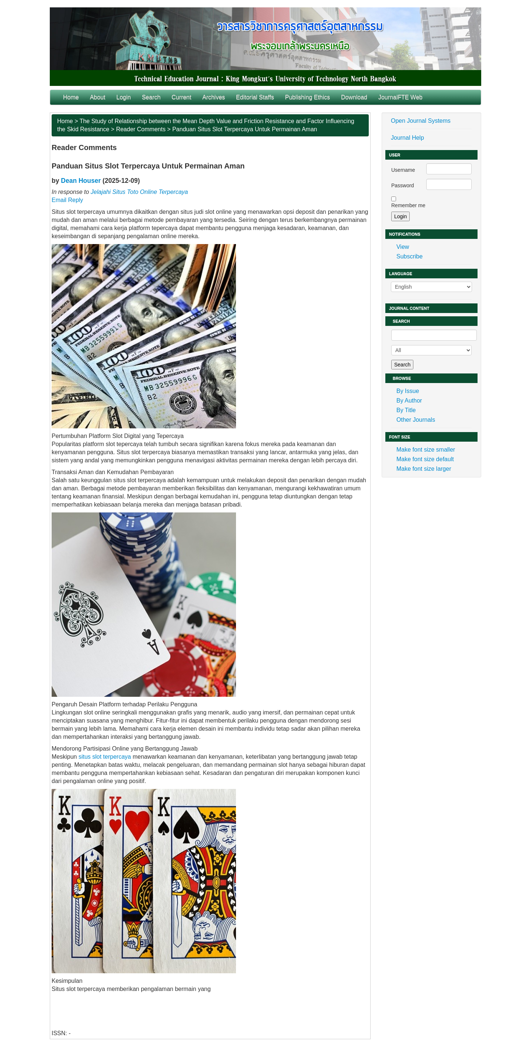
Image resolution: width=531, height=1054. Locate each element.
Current (181, 97)
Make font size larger (423, 469)
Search (151, 97)
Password (402, 185)
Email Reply (67, 200)
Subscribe (409, 256)
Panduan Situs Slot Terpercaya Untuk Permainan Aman (244, 129)
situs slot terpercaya (105, 757)
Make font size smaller (425, 449)
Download (354, 97)
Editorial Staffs (255, 97)
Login (124, 97)
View (402, 247)
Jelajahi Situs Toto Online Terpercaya (139, 192)
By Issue (407, 391)
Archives (213, 97)
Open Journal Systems (421, 121)
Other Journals (415, 420)
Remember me (408, 205)
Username (403, 170)
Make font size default (425, 459)
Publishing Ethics (307, 97)
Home (71, 97)
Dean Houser (81, 180)
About (97, 97)
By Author (409, 400)
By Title (406, 410)
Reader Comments (141, 129)
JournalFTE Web (400, 97)
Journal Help (407, 138)
